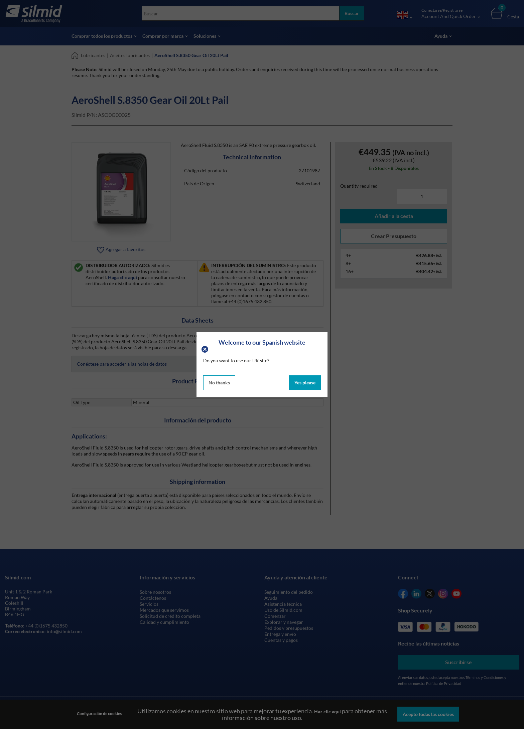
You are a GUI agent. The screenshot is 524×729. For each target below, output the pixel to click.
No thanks (219, 382)
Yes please (304, 382)
